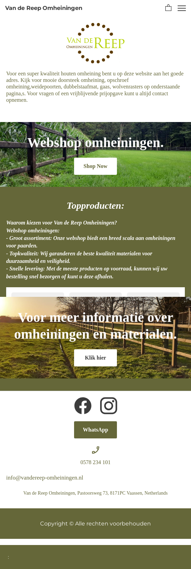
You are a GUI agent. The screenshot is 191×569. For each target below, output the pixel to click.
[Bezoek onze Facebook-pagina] (83, 405)
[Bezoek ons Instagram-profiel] (108, 405)
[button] (168, 8)
